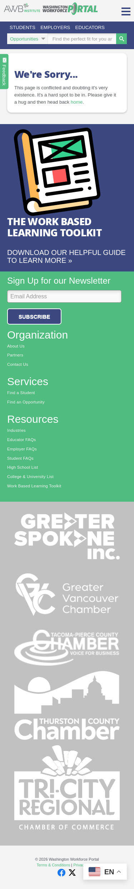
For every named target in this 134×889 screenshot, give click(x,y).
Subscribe (34, 316)
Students (22, 27)
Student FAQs (20, 458)
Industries (16, 430)
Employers (55, 27)
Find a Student (21, 393)
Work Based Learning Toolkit (34, 486)
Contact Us (17, 364)
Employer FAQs (22, 449)
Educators (90, 27)
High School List (22, 467)
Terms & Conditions (53, 865)
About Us (16, 346)
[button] (126, 11)
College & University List (30, 476)
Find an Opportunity (26, 402)
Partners (15, 355)
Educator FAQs (21, 440)
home (77, 102)
